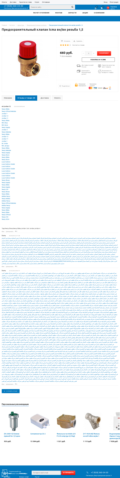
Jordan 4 (4, 129)
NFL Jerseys (5, 146)
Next (116, 405)
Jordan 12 (5, 116)
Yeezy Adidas (6, 198)
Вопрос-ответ (24, 477)
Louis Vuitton (6, 162)
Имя (3, 231)
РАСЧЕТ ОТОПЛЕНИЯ (41, 13)
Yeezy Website (6, 132)
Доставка (7, 477)
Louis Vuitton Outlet (8, 164)
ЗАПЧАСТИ (72, 13)
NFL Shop (5, 123)
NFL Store (5, 125)
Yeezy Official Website (9, 111)
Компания (7, 473)
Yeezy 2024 (5, 219)
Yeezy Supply (6, 127)
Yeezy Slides (5, 109)
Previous (112, 405)
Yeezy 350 (5, 189)
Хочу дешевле (67, 56)
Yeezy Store (5, 155)
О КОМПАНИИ (99, 13)
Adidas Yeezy (6, 196)
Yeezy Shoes (6, 180)
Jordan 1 (4, 113)
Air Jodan (5, 143)
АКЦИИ (85, 13)
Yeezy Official (6, 214)
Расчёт (37, 477)
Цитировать (9, 231)
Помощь (22, 473)
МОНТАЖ (58, 13)
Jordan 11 (5, 118)
